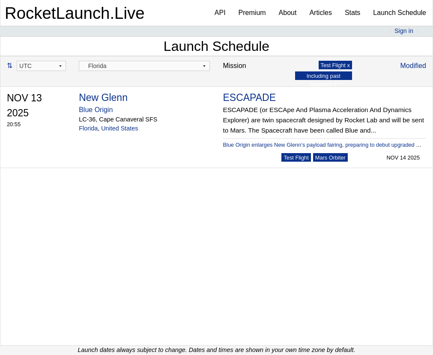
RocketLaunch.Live (75, 13)
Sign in (403, 30)
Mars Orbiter (330, 157)
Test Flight (296, 157)
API (220, 12)
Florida (88, 128)
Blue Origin (96, 109)
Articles (320, 12)
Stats (352, 12)
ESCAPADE (249, 97)
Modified (413, 65)
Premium (252, 12)
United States (119, 128)
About (288, 12)
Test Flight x (335, 65)
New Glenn (103, 97)
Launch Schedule (399, 12)
